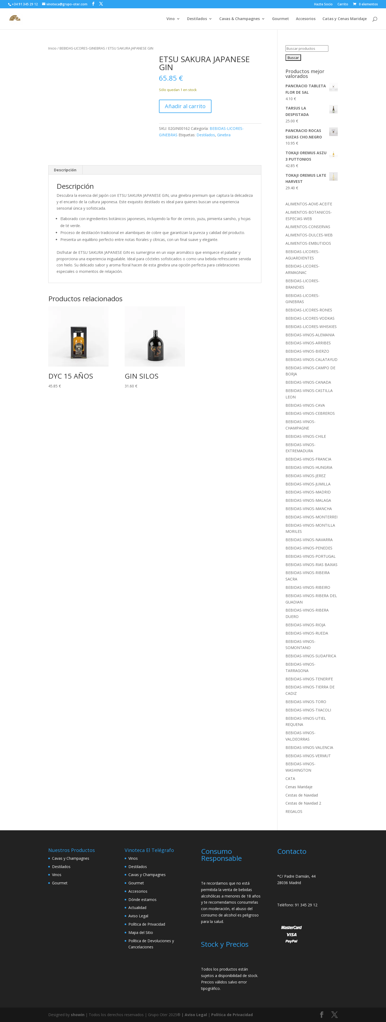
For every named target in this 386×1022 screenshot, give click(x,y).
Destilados (197, 19)
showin (77, 1014)
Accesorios (306, 19)
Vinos (56, 874)
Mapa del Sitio (140, 932)
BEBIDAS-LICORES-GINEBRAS (82, 48)
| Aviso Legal (194, 1014)
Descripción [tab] (65, 169)
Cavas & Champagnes (239, 19)
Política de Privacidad (146, 924)
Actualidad (137, 907)
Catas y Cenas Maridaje (344, 19)
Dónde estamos (142, 899)
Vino (170, 19)
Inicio (52, 48)
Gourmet (280, 19)
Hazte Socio (323, 4)
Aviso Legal (138, 915)
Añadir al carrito (185, 106)
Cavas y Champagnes (70, 858)
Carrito (342, 4)
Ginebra (224, 134)
